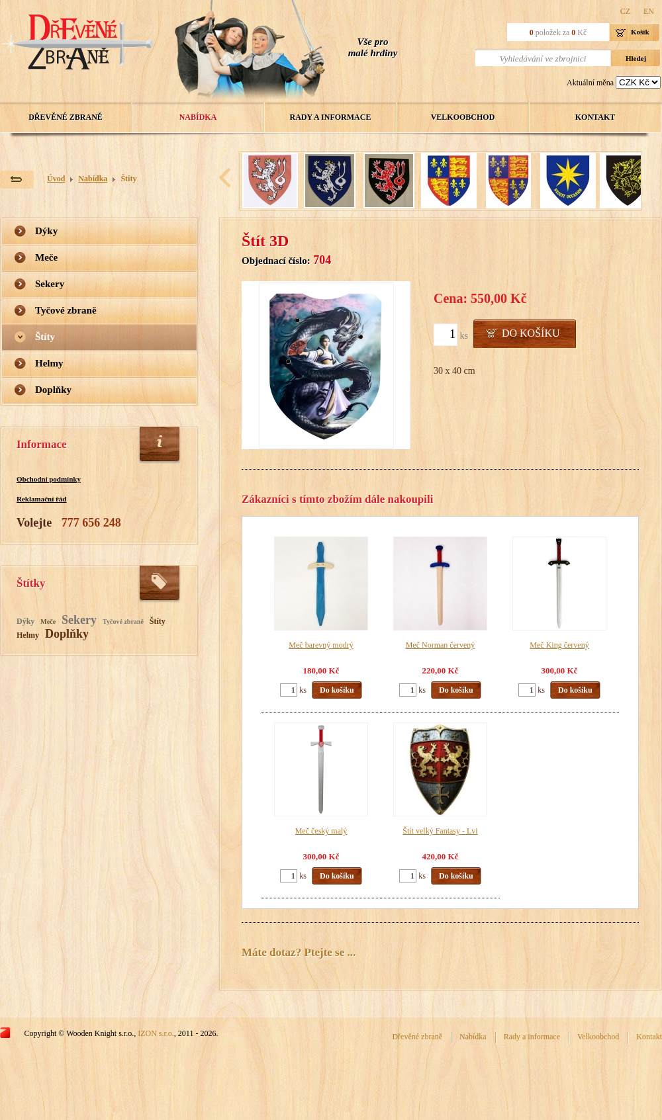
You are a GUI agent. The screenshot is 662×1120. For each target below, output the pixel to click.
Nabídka (198, 117)
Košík (640, 32)
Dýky (46, 231)
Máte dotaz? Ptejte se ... (298, 952)
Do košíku (531, 333)
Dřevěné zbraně (65, 117)
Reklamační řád (41, 499)
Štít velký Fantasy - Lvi (439, 831)
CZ (625, 11)
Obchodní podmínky (49, 479)
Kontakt (595, 117)
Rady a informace (330, 117)
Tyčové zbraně (66, 310)
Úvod (56, 178)
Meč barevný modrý (321, 645)
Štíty (128, 178)
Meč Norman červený (440, 645)
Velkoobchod (463, 117)
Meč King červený (559, 645)
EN (648, 11)
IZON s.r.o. (156, 1033)
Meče (46, 257)
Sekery (49, 284)
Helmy (49, 363)
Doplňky (53, 389)
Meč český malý (321, 831)
